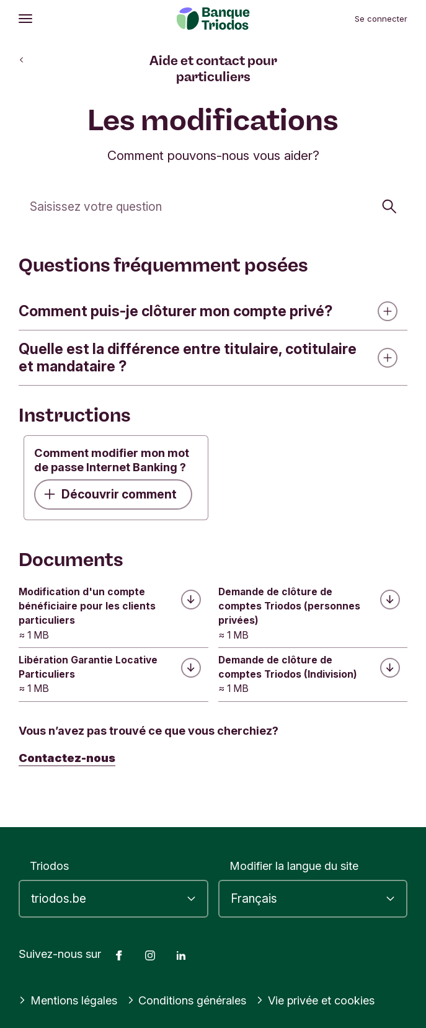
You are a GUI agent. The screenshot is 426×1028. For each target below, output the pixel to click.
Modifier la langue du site (293, 865)
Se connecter (381, 19)
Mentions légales (68, 1000)
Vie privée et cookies (315, 1000)
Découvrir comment (110, 494)
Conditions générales (187, 1000)
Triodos (49, 865)
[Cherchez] (213, 206)
